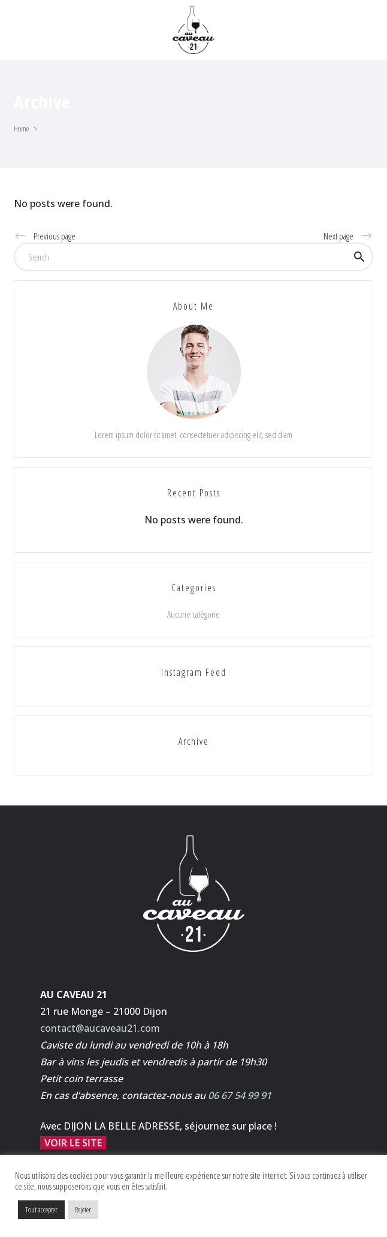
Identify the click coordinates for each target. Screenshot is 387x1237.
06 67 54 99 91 (239, 1095)
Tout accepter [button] (41, 1209)
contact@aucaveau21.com (100, 1028)
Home (21, 129)
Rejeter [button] (83, 1209)
